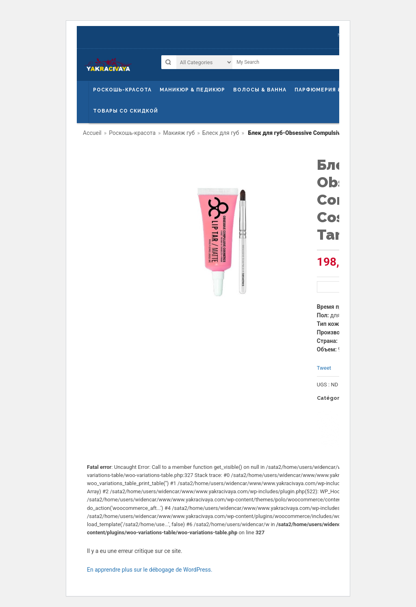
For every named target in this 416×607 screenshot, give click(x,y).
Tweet (324, 368)
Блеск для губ (220, 133)
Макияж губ (179, 133)
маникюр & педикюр (192, 90)
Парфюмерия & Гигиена (332, 90)
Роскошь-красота (122, 90)
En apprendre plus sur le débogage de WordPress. (149, 569)
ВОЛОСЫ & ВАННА (259, 90)
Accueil (92, 133)
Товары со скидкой (125, 111)
